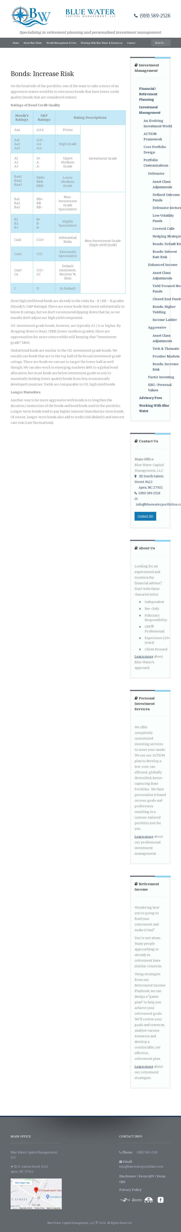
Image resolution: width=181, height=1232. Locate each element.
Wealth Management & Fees (61, 43)
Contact (131, 43)
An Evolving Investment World (158, 123)
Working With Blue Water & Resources (101, 43)
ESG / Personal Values (160, 387)
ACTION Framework (153, 136)
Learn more (144, 656)
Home (16, 43)
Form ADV (146, 1176)
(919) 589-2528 (152, 16)
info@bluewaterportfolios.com (141, 1167)
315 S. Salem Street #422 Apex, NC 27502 (29, 1169)
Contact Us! (145, 516)
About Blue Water (32, 43)
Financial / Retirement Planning (148, 94)
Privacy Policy (130, 1190)
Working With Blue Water (154, 408)
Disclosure (127, 1176)
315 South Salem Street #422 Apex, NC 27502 (149, 482)
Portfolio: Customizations (156, 162)
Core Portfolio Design (155, 149)
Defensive (156, 173)
